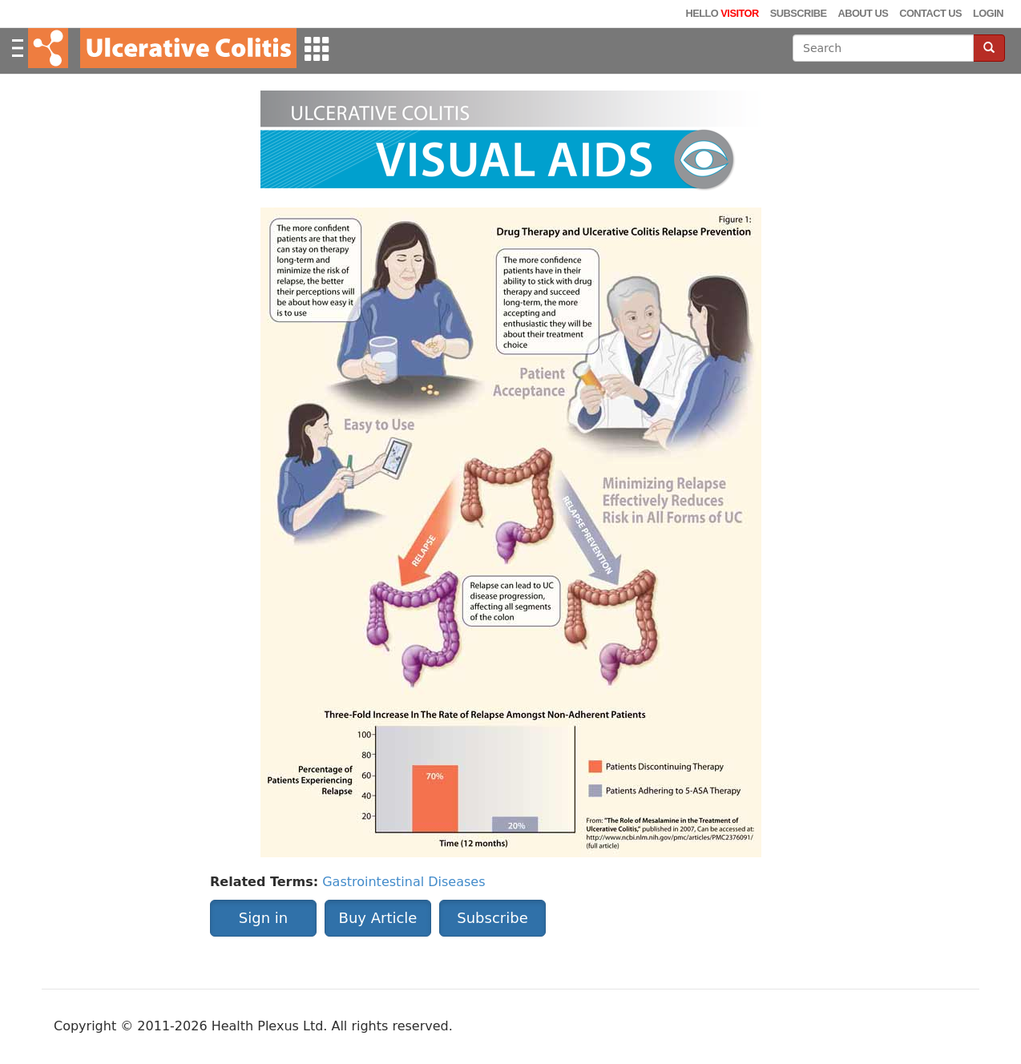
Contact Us (930, 13)
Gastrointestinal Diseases (403, 881)
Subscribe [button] (492, 917)
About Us (862, 13)
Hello (721, 13)
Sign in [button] (263, 917)
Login (988, 13)
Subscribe (798, 13)
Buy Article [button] (378, 917)
